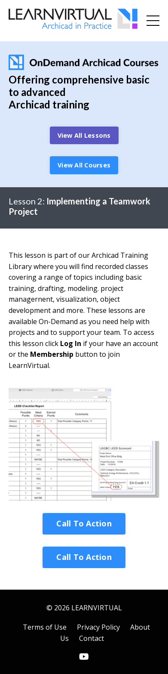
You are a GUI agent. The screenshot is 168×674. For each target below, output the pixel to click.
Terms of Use (45, 627)
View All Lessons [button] (84, 135)
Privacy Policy (98, 627)
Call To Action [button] (84, 523)
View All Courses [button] (84, 165)
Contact (91, 638)
